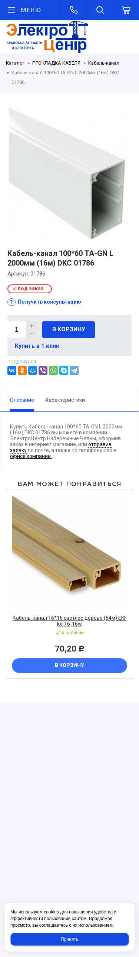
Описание (22, 400)
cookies (51, 912)
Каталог (15, 63)
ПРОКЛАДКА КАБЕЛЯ (56, 63)
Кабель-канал (103, 63)
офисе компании (31, 456)
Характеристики (65, 400)
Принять (69, 939)
